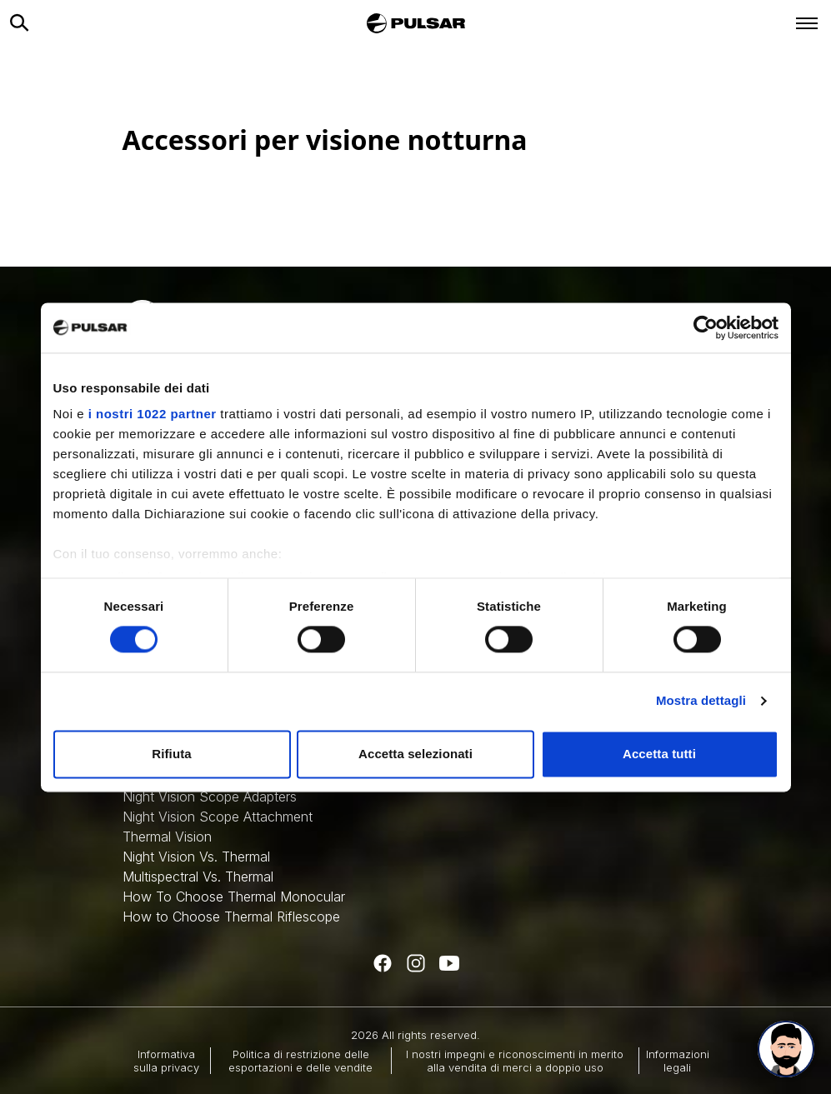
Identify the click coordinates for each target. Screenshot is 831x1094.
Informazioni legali (677, 1060)
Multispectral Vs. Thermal (198, 876)
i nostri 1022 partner (152, 414)
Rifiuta (171, 754)
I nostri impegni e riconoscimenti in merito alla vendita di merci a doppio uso (514, 1060)
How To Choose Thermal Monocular (234, 896)
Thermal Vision (167, 836)
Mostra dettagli (701, 701)
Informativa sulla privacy (166, 1060)
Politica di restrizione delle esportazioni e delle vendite (300, 1060)
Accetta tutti (659, 754)
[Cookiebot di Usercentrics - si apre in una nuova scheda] (705, 327)
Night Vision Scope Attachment (218, 816)
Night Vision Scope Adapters (210, 796)
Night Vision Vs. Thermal (196, 856)
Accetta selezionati (415, 754)
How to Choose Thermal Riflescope (231, 916)
